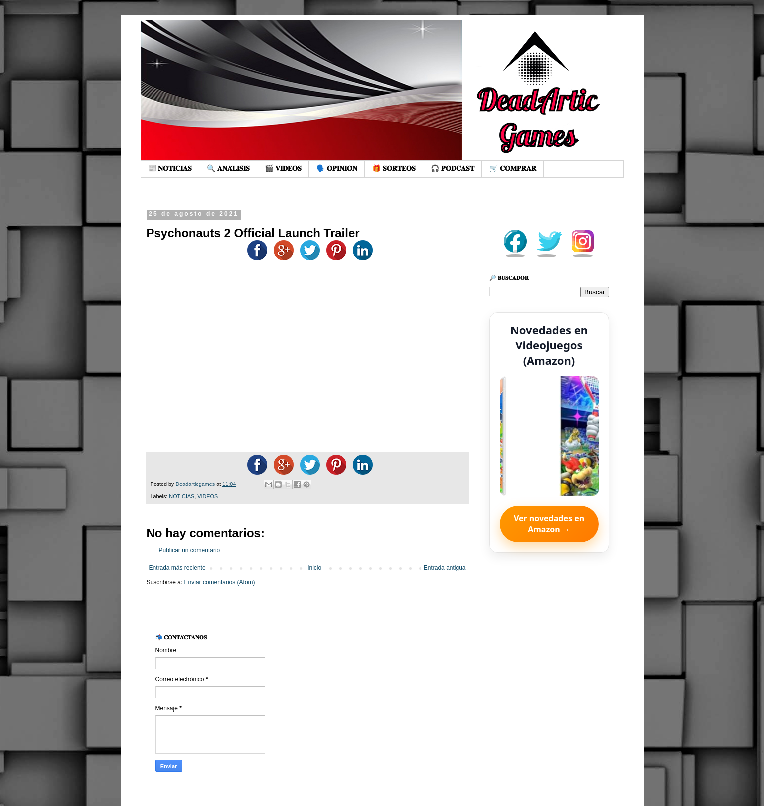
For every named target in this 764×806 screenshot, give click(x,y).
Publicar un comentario (189, 550)
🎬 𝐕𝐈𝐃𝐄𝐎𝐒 (283, 168)
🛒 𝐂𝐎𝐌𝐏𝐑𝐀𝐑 (512, 168)
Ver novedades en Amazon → (549, 524)
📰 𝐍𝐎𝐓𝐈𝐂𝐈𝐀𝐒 (170, 168)
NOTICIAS (181, 496)
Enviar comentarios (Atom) (219, 582)
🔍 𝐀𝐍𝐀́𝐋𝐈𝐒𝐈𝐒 (228, 168)
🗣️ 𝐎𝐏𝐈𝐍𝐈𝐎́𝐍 (336, 168)
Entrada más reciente (177, 567)
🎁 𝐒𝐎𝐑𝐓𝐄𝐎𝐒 (394, 168)
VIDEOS (207, 496)
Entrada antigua (445, 567)
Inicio (314, 567)
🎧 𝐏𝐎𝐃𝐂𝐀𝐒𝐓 (452, 168)
